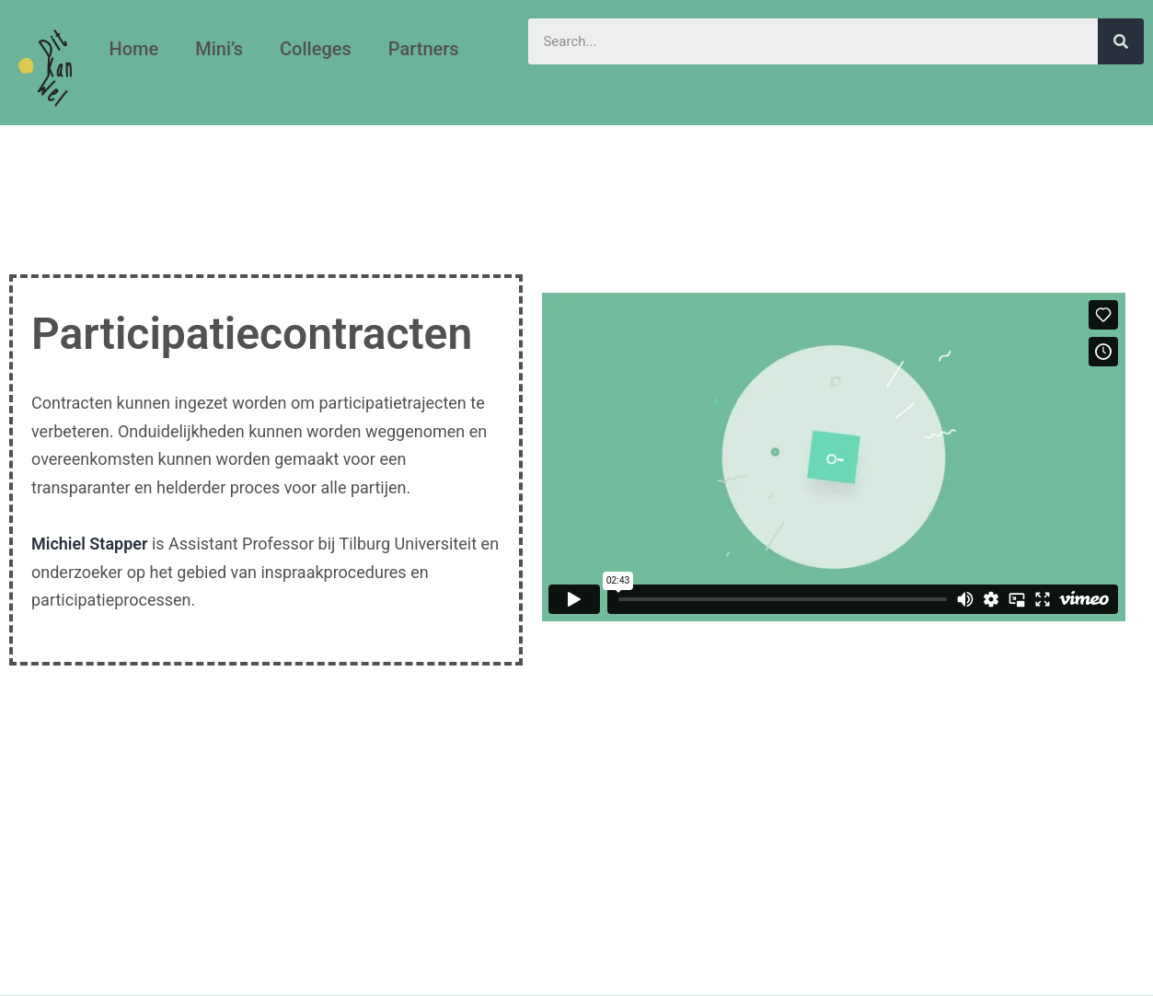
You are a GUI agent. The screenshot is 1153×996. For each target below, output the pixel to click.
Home (133, 49)
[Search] (1121, 41)
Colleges (316, 49)
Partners (423, 49)
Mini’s (219, 49)
